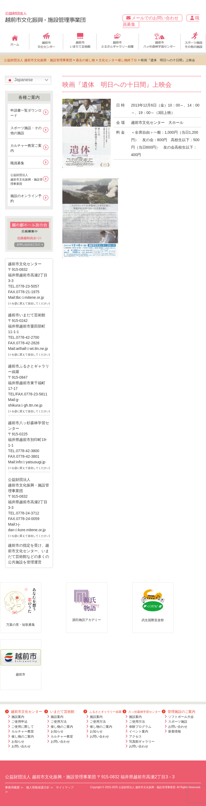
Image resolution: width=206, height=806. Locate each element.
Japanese (20, 80)
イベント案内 (138, 731)
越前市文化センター (23, 712)
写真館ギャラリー (142, 741)
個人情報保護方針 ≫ (39, 787)
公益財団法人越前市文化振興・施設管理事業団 (26, 179)
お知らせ (17, 741)
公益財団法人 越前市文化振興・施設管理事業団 (38, 60)
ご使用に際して (22, 727)
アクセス (135, 736)
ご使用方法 (59, 721)
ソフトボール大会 (181, 717)
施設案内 (17, 717)
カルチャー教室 (22, 731)
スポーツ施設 (177, 721)
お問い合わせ (21, 746)
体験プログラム (140, 727)
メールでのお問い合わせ (152, 18)
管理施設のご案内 (178, 712)
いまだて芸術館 (59, 712)
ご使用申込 (19, 721)
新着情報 (174, 731)
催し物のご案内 (22, 736)
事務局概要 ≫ (14, 787)
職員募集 (17, 163)
